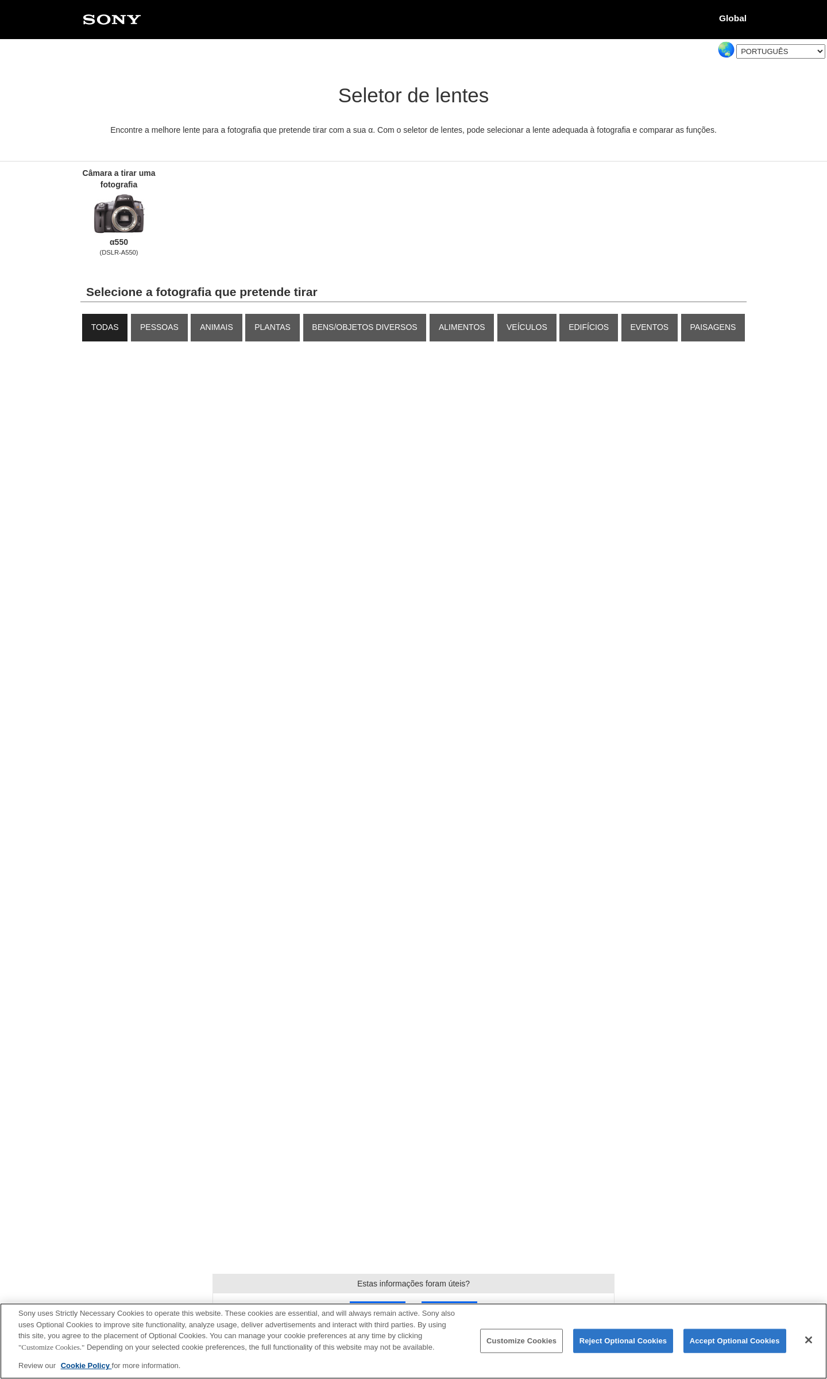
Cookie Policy (86, 1366)
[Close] (808, 1340)
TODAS (105, 327)
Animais (216, 327)
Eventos (650, 327)
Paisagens (713, 327)
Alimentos (462, 327)
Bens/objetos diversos (364, 327)
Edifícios (589, 327)
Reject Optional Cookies (623, 1341)
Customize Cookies (521, 1341)
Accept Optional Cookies (735, 1341)
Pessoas (159, 327)
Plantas (272, 327)
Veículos (527, 327)
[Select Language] (780, 51)
